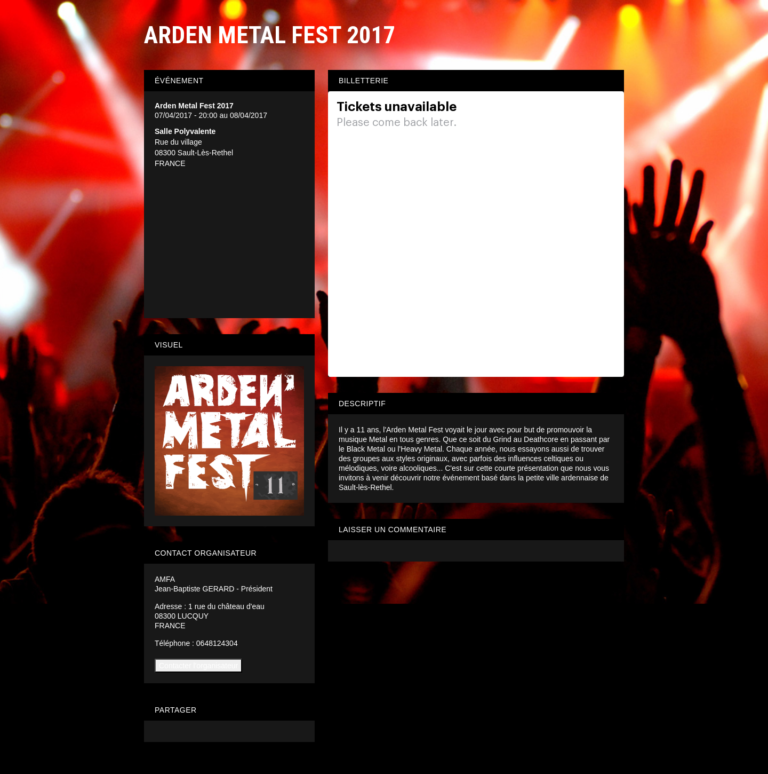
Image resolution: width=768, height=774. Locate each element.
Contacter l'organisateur (198, 665)
